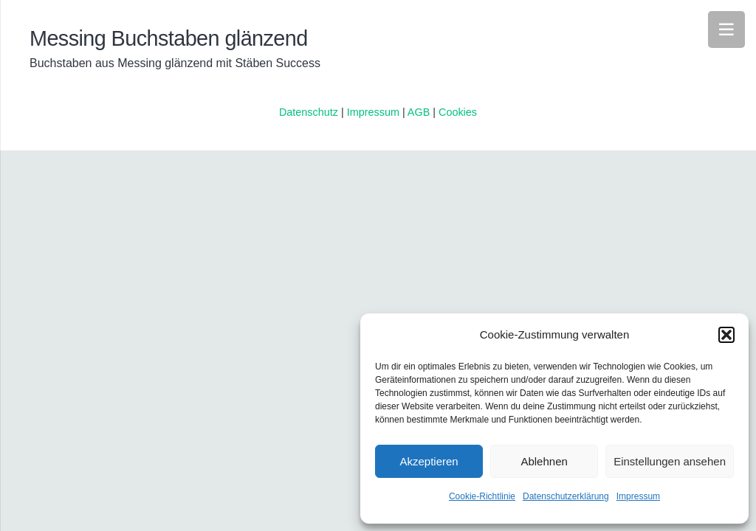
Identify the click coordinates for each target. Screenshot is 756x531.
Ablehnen (543, 461)
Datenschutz (308, 112)
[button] (726, 334)
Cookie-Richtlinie (482, 496)
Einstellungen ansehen (670, 461)
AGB (420, 112)
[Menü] (726, 29)
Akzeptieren (428, 461)
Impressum (638, 496)
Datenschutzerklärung (566, 496)
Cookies (458, 112)
